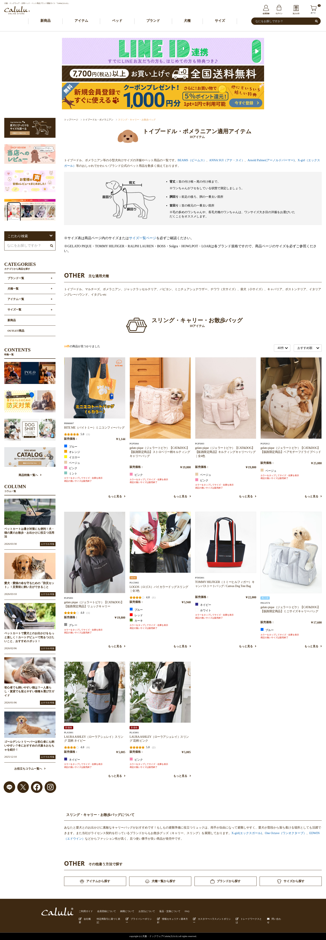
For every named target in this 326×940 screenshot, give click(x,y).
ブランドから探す (225, 881)
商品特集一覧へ (30, 475)
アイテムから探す (95, 881)
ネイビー (203, 604)
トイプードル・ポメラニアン (98, 119)
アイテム (81, 20)
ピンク (70, 468)
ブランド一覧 (15, 278)
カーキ (136, 620)
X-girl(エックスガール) (246, 833)
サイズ (220, 20)
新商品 (45, 20)
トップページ (71, 119)
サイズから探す (290, 881)
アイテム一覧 (15, 299)
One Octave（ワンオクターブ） (285, 833)
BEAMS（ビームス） (192, 160)
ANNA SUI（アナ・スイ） (227, 160)
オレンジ (72, 452)
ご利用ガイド (86, 911)
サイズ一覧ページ (142, 238)
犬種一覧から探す (160, 881)
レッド (136, 615)
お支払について (147, 911)
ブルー (70, 446)
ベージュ (72, 462)
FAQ (187, 911)
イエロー (72, 457)
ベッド (117, 20)
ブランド (153, 20)
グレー (70, 625)
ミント (70, 473)
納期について (127, 911)
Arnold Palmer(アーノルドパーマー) (271, 160)
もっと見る (116, 496)
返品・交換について (169, 911)
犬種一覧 (13, 288)
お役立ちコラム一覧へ (29, 768)
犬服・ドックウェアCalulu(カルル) (160, 936)
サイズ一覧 (14, 309)
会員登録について (106, 911)
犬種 (187, 20)
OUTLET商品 (15, 330)
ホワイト (203, 610)
